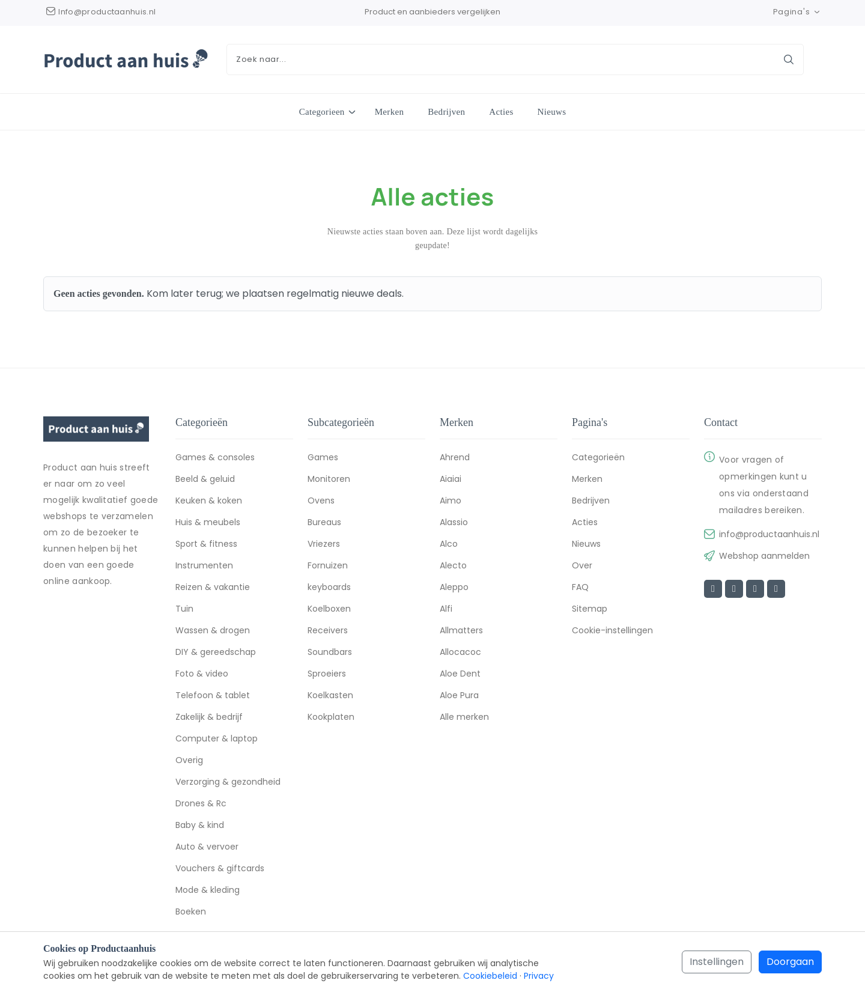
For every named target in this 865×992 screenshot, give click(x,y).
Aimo (450, 502)
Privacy (539, 976)
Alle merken (464, 719)
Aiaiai (450, 481)
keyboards (329, 589)
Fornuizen (328, 567)
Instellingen (717, 962)
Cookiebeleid (490, 976)
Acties (501, 112)
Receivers (328, 632)
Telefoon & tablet (212, 697)
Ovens (321, 502)
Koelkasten (330, 697)
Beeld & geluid (205, 481)
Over (582, 567)
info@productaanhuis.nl (769, 536)
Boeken (190, 913)
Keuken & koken (208, 502)
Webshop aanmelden (764, 558)
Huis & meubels (207, 524)
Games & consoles (215, 459)
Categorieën (598, 459)
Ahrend (455, 459)
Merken (389, 112)
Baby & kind (199, 827)
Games (323, 459)
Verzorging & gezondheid (228, 783)
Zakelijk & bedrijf (209, 719)
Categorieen (322, 111)
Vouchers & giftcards (219, 870)
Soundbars (330, 654)
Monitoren (329, 481)
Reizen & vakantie (212, 589)
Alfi (446, 610)
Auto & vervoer (206, 848)
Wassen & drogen (212, 632)
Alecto (453, 567)
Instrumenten (204, 567)
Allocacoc (460, 654)
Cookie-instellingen (612, 632)
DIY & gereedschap (215, 654)
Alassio (454, 524)
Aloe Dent (460, 675)
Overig (189, 762)
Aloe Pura (459, 697)
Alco (449, 546)
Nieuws (552, 112)
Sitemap (589, 610)
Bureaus (324, 524)
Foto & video (201, 675)
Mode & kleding (207, 892)
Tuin (184, 610)
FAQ (580, 589)
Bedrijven (446, 112)
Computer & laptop (216, 740)
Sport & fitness (206, 546)
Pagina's (797, 11)
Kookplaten (331, 719)
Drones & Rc (200, 805)
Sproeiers (327, 675)
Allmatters (461, 632)
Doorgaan (790, 962)
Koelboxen (329, 610)
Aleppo (454, 589)
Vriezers (324, 546)
